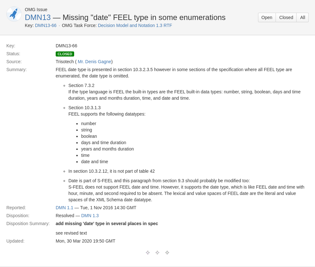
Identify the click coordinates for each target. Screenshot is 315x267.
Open (267, 17)
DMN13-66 (46, 25)
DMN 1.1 (64, 207)
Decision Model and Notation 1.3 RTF (135, 25)
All (302, 17)
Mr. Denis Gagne (94, 61)
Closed (286, 17)
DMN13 (38, 17)
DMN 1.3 (90, 215)
